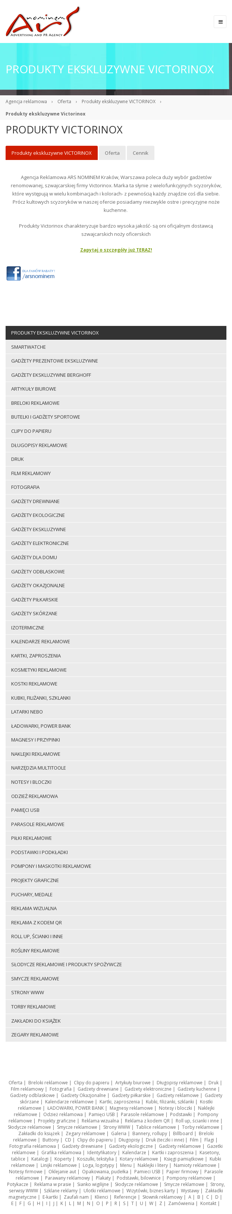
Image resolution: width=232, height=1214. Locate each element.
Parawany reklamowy (67, 1178)
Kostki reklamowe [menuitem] (34, 683)
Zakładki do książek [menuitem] (36, 1020)
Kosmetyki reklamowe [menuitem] (39, 669)
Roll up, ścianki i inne (197, 1121)
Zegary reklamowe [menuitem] (35, 1034)
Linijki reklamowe (59, 1165)
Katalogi (39, 1159)
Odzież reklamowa (63, 1114)
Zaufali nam (76, 1197)
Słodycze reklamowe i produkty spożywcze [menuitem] (66, 964)
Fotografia (61, 1089)
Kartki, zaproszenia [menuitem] (36, 655)
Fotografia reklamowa (32, 1146)
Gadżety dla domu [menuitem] (34, 557)
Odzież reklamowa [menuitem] (34, 796)
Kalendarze (134, 1152)
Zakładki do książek (39, 1133)
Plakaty (103, 1178)
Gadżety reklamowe (178, 1095)
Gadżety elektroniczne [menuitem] (40, 543)
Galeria (118, 1133)
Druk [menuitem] (17, 459)
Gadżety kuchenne (197, 1089)
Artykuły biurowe (133, 1082)
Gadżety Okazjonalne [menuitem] (38, 585)
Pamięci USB (102, 1114)
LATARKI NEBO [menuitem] (27, 711)
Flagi (209, 1140)
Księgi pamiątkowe (184, 1159)
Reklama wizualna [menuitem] (34, 908)
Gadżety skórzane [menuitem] (34, 613)
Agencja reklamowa (26, 101)
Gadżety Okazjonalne (83, 1095)
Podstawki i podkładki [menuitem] (39, 852)
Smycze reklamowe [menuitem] (35, 978)
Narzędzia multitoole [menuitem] (38, 767)
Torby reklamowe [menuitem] (33, 1006)
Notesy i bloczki (175, 1108)
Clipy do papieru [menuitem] (31, 431)
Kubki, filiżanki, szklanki (170, 1102)
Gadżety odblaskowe (32, 1095)
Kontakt (208, 1203)
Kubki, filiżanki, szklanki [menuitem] (40, 697)
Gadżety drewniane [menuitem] (35, 501)
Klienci (101, 1197)
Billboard (183, 1133)
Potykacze (17, 1184)
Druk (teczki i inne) (165, 1140)
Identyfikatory (101, 1152)
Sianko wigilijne (93, 1184)
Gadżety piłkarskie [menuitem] (34, 599)
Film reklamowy (27, 1089)
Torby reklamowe (200, 1127)
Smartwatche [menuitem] (28, 346)
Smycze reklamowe (77, 1127)
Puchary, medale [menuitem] (32, 894)
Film (194, 1140)
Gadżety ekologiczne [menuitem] (38, 515)
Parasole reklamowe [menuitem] (38, 824)
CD (68, 1140)
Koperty (62, 1159)
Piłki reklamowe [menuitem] (31, 838)
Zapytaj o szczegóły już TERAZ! (116, 250)
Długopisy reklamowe (180, 1082)
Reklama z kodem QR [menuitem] (36, 922)
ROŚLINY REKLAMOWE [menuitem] (35, 950)
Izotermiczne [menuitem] (27, 627)
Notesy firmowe (26, 1171)
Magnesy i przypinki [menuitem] (35, 739)
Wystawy (190, 1190)
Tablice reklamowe (156, 1127)
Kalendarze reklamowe (69, 1102)
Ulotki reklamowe (102, 1190)
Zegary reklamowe (85, 1133)
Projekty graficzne (57, 1121)
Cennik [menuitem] (140, 153)
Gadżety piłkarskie (131, 1095)
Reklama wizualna (100, 1121)
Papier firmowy (182, 1171)
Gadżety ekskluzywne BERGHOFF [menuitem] (51, 375)
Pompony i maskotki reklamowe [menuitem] (51, 866)
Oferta (64, 101)
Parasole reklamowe (142, 1114)
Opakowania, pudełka (105, 1171)
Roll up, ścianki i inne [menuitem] (37, 936)
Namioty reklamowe (195, 1165)
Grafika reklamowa (61, 1152)
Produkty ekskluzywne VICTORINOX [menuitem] (52, 153)
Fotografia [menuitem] (25, 487)
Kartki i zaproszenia (173, 1152)
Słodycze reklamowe (29, 1127)
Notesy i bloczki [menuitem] (31, 782)
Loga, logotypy (98, 1165)
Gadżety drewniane (98, 1089)
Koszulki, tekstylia (95, 1159)
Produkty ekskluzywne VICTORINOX (119, 101)
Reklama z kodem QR (147, 1121)
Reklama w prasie (52, 1184)
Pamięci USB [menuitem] (25, 810)
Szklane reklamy (61, 1190)
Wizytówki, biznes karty (150, 1190)
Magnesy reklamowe (131, 1108)
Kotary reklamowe (139, 1159)
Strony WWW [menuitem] (27, 992)
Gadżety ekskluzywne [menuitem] (38, 529)
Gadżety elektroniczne (148, 1089)
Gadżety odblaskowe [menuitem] (38, 571)
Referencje (125, 1197)
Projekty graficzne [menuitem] (35, 880)
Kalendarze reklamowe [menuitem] (40, 641)
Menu (126, 1165)
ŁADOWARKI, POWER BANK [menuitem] (41, 725)
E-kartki (50, 1197)
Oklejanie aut (62, 1171)
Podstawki (181, 1114)
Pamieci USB (147, 1171)
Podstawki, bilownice (139, 1178)
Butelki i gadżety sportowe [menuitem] (45, 416)
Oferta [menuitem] (112, 153)
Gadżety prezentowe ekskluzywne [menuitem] (54, 360)
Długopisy (129, 1140)
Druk (214, 1082)
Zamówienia (181, 1203)
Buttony (51, 1140)
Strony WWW (116, 1127)
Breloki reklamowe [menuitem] (35, 403)
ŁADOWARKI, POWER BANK (75, 1108)
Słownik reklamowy (162, 1197)
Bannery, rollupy (149, 1133)
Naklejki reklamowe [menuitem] (35, 754)
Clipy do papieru (91, 1082)
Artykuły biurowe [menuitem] (33, 388)
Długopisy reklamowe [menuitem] (39, 445)
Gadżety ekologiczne (131, 1146)
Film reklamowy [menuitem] (31, 473)
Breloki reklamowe (48, 1082)
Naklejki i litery (153, 1165)
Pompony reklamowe (189, 1178)
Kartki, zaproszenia (120, 1102)
